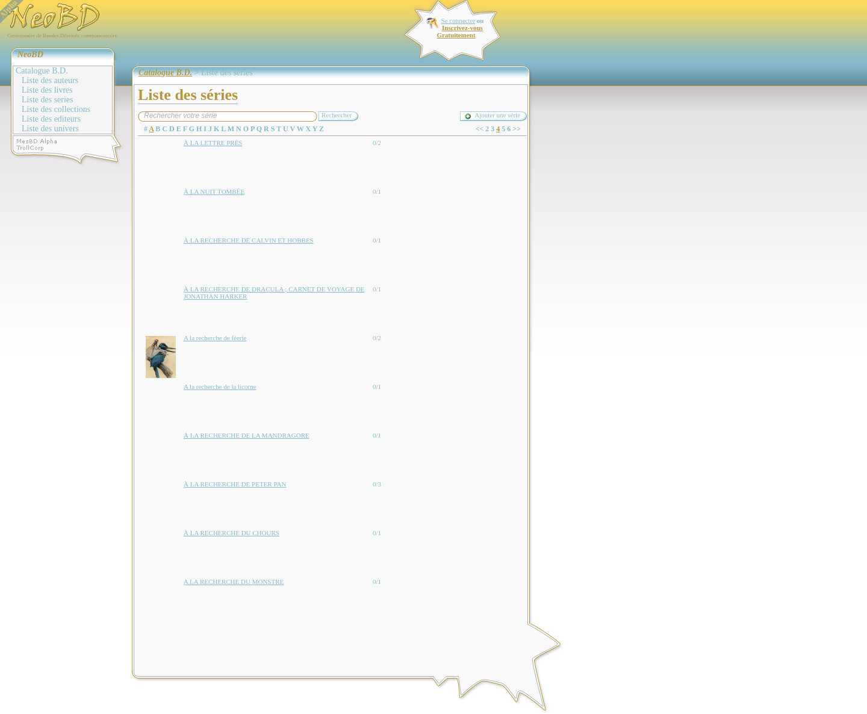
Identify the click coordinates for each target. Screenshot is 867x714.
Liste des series (47, 99)
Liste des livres (47, 90)
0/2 (377, 142)
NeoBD (30, 54)
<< (480, 129)
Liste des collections (56, 109)
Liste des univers (50, 128)
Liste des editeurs (51, 118)
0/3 (377, 484)
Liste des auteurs (50, 80)
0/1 (377, 191)
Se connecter (458, 20)
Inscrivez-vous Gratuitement (459, 31)
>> (516, 129)
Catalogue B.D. (42, 70)
